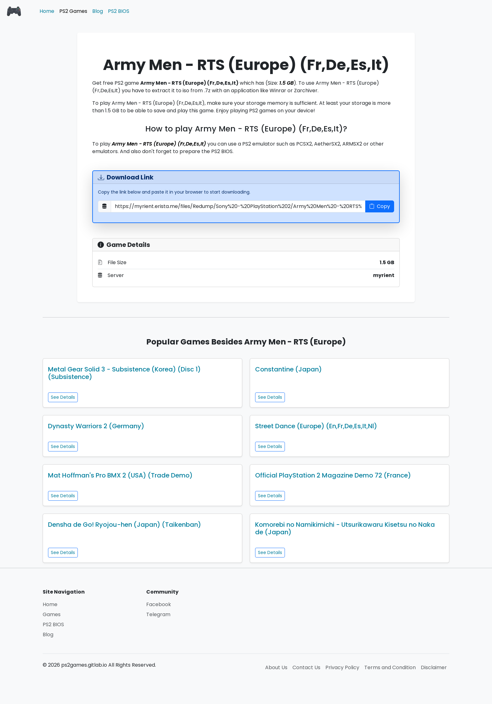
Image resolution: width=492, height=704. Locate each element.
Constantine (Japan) (288, 369)
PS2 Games (73, 11)
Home (47, 11)
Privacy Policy (342, 667)
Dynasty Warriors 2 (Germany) (96, 426)
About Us (276, 667)
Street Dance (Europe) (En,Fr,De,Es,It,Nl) (316, 426)
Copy (379, 206)
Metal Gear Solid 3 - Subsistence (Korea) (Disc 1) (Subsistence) (124, 373)
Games (52, 614)
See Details (63, 397)
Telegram (158, 614)
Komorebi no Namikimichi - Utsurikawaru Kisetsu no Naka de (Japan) (345, 528)
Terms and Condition (390, 667)
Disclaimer (434, 667)
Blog (97, 11)
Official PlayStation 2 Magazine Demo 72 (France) (333, 475)
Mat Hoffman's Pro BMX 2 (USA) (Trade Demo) (120, 475)
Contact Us (306, 667)
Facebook (158, 604)
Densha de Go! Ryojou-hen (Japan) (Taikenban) (124, 524)
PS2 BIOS (118, 11)
